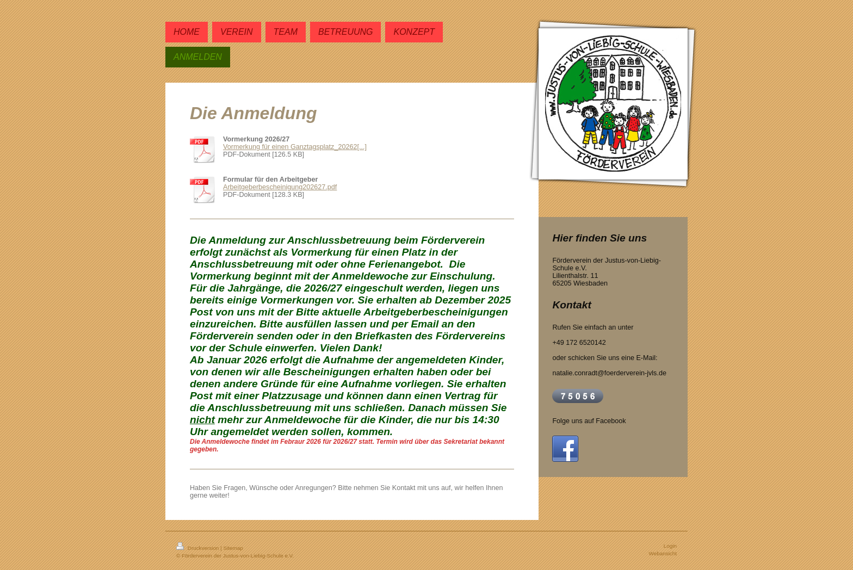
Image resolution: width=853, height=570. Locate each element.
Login (670, 546)
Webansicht (663, 553)
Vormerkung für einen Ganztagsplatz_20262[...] (295, 147)
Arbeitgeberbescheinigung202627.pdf (280, 187)
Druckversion (198, 548)
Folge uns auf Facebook (589, 421)
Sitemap (233, 548)
